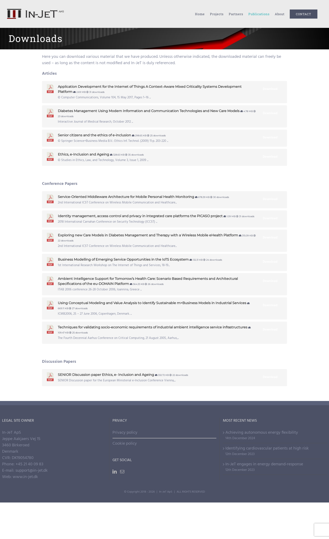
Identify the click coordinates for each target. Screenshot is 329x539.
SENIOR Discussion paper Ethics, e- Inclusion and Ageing (106, 375)
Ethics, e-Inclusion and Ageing (83, 154)
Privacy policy (124, 432)
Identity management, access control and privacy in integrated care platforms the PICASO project (140, 216)
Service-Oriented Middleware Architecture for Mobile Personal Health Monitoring (126, 197)
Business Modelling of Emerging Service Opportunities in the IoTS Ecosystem (123, 259)
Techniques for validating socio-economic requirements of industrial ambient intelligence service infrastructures (152, 327)
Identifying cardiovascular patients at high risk (267, 448)
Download (270, 89)
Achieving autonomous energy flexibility (261, 432)
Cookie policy (124, 443)
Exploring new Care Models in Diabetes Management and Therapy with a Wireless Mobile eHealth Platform (148, 235)
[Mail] (122, 472)
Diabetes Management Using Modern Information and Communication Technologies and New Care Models (149, 111)
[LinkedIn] (114, 472)
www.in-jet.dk (25, 477)
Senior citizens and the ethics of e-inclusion (94, 135)
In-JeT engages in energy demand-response (264, 464)
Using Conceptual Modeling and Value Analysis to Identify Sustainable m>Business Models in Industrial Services (152, 303)
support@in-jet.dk (31, 470)
